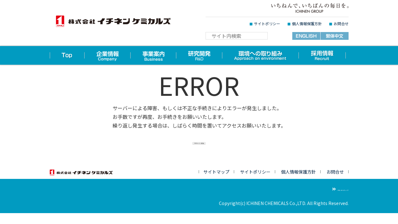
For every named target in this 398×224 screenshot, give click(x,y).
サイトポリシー (267, 23)
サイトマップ (216, 172)
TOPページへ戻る (199, 147)
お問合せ (341, 23)
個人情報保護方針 (307, 23)
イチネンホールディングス (323, 189)
